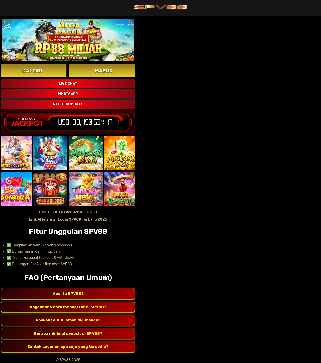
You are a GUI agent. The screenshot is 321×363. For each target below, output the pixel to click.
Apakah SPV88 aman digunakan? (68, 320)
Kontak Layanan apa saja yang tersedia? (68, 347)
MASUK (104, 70)
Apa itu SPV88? (68, 294)
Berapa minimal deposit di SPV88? (68, 334)
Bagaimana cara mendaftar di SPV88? (68, 307)
